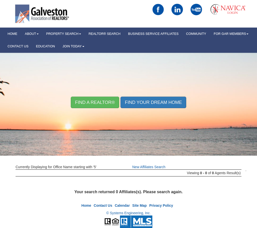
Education (45, 46)
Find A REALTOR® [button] (95, 102)
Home (86, 205)
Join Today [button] (73, 46)
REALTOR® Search (105, 34)
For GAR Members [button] (231, 34)
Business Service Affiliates (153, 34)
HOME (12, 34)
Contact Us (18, 46)
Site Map (139, 205)
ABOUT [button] (32, 34)
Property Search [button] (63, 34)
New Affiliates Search (148, 167)
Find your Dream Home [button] (153, 102)
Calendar (122, 205)
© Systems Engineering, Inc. (128, 213)
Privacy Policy (161, 205)
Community (196, 34)
